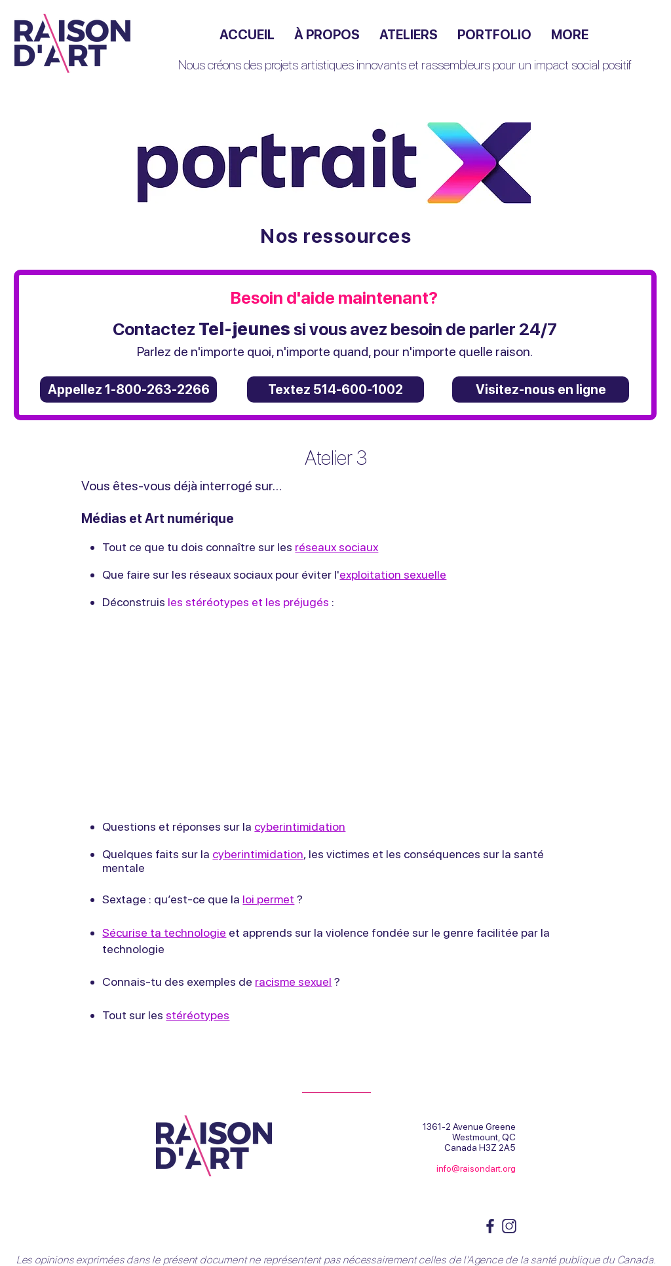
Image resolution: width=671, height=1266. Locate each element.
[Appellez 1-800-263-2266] (128, 389)
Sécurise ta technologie (164, 932)
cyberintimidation (257, 854)
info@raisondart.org (476, 1168)
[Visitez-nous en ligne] (540, 389)
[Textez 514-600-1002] (335, 389)
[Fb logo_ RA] (490, 1226)
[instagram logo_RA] (509, 1226)
